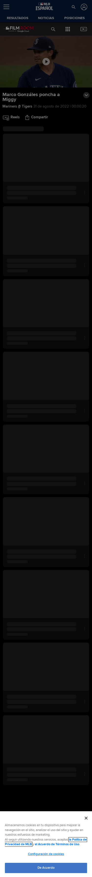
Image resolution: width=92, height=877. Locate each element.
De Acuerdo (46, 868)
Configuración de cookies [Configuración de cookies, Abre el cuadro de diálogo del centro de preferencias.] (46, 854)
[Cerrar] (86, 818)
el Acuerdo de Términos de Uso (57, 844)
